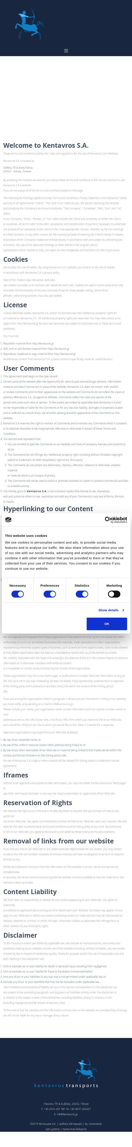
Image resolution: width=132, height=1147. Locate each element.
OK (106, 624)
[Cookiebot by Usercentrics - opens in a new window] (108, 520)
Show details (109, 610)
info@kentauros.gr (62, 704)
